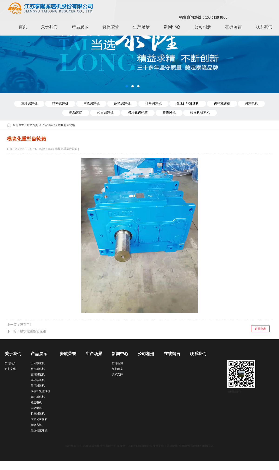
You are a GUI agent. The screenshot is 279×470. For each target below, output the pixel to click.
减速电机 (251, 103)
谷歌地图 (196, 446)
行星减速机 (153, 103)
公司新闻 (117, 363)
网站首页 (32, 125)
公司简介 (10, 363)
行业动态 (117, 369)
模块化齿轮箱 (138, 112)
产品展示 (80, 26)
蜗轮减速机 (122, 103)
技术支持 (117, 374)
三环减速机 (29, 103)
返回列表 (260, 328)
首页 (23, 26)
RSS (211, 446)
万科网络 (173, 446)
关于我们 (49, 26)
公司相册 (202, 26)
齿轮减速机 (222, 103)
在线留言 (233, 26)
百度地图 (184, 446)
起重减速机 (105, 112)
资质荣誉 (110, 26)
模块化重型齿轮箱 (33, 331)
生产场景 (141, 26)
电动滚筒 (75, 112)
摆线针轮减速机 (187, 103)
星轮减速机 (91, 103)
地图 (205, 446)
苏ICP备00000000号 (140, 446)
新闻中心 (172, 26)
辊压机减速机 (200, 112)
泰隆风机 (169, 112)
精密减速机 (60, 103)
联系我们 (264, 26)
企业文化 (10, 369)
